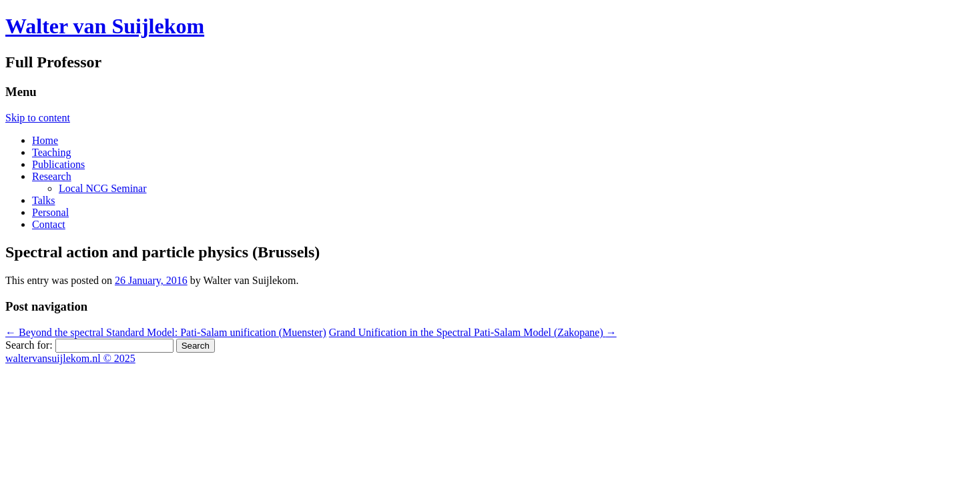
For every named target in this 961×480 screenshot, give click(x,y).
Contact (48, 224)
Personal (50, 212)
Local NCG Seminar (103, 188)
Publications (58, 164)
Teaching (51, 152)
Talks (43, 200)
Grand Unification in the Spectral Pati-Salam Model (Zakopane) (473, 332)
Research (51, 176)
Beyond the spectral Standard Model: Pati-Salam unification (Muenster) (165, 332)
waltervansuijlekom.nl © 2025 (70, 358)
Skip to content (37, 117)
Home (45, 140)
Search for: (29, 345)
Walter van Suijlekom (104, 26)
